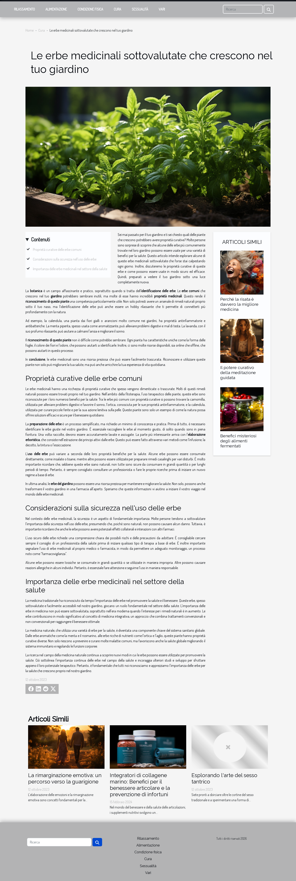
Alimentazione (56, 9)
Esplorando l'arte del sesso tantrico (224, 778)
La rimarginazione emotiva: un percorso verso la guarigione (64, 778)
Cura (117, 9)
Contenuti (40, 239)
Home (29, 30)
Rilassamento (24, 9)
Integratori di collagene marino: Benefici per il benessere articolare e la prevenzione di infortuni (140, 784)
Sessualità (140, 9)
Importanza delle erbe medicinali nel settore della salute (70, 269)
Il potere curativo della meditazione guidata (238, 372)
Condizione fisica (90, 9)
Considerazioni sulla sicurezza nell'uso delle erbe (64, 259)
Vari (162, 9)
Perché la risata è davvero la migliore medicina (239, 304)
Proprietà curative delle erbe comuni (57, 249)
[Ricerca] (243, 9)
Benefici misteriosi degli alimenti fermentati (238, 440)
